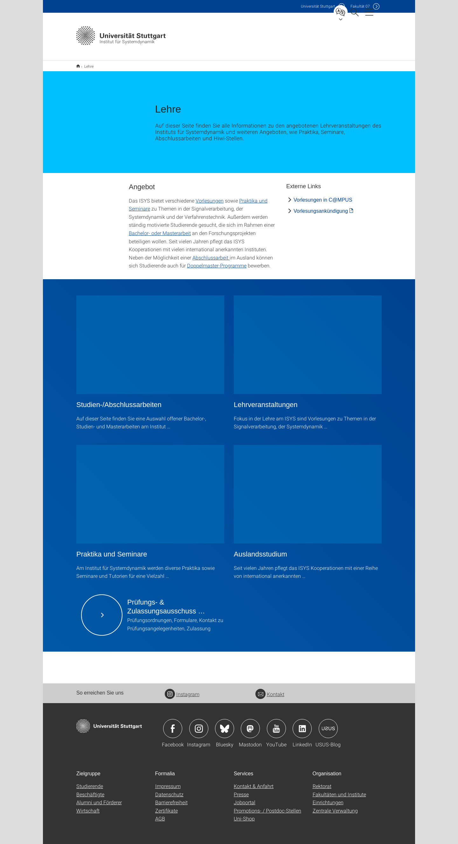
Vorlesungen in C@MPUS (323, 195)
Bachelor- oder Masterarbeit (160, 228)
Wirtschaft (88, 806)
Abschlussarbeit (211, 253)
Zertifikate (166, 806)
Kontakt (269, 690)
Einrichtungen (328, 798)
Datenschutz (169, 790)
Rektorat (322, 781)
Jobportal (244, 798)
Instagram (182, 690)
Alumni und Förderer (99, 798)
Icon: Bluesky (224, 724)
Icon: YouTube (276, 724)
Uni (318, 6)
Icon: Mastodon (250, 724)
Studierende (89, 781)
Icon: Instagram (198, 724)
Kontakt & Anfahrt (254, 781)
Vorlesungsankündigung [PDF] (321, 207)
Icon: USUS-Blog (328, 724)
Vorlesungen (210, 196)
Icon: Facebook (172, 724)
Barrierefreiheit (171, 798)
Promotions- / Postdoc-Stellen (267, 806)
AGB (160, 814)
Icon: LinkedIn (302, 724)
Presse (241, 790)
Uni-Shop (244, 814)
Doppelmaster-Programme (216, 261)
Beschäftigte (90, 790)
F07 (360, 6)
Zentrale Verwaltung (335, 806)
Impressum (168, 781)
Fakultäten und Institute (339, 790)
